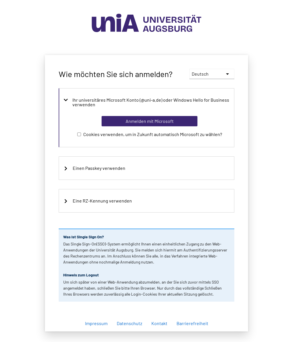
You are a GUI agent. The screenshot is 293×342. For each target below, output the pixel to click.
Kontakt (159, 323)
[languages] (211, 74)
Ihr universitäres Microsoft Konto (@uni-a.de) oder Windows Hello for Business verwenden (146, 102)
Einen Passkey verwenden (94, 168)
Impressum (96, 323)
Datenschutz (129, 323)
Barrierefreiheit (192, 323)
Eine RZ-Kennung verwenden (98, 200)
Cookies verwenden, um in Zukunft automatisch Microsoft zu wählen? (152, 134)
